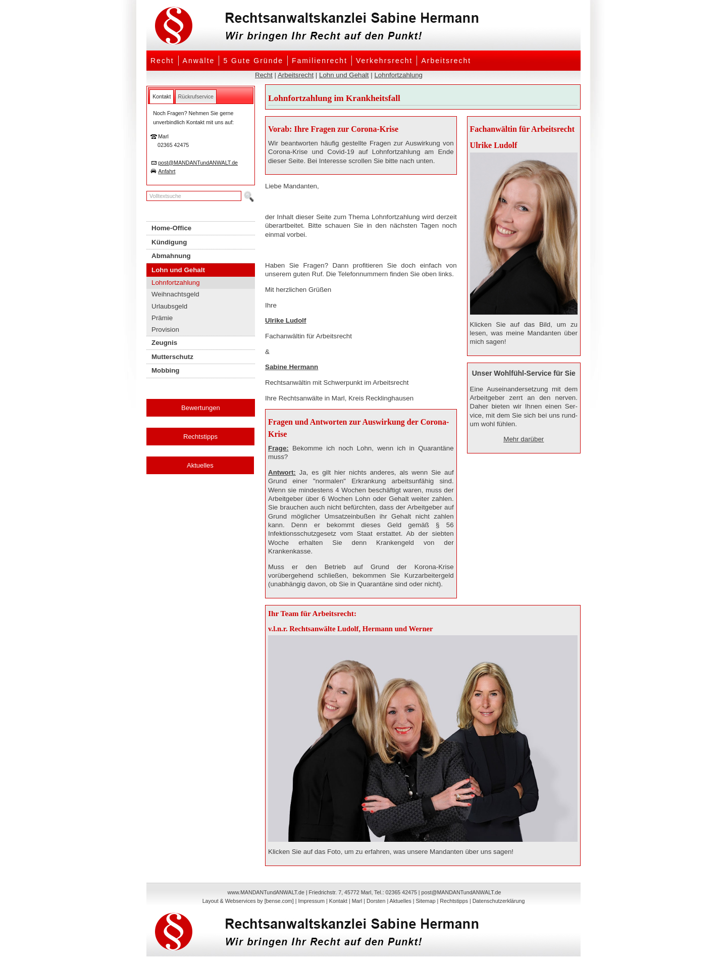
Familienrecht (319, 61)
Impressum (311, 901)
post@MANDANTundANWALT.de (198, 163)
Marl (357, 901)
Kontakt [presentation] (161, 96)
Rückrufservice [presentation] (196, 96)
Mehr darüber (523, 439)
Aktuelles (200, 465)
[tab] (161, 96)
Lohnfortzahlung (398, 75)
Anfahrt (166, 171)
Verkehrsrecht (384, 61)
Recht (162, 61)
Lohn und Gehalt (344, 75)
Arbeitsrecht (446, 61)
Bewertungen (200, 408)
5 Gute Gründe (253, 61)
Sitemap (425, 901)
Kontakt (338, 901)
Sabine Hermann (291, 367)
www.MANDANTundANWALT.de (266, 892)
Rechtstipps (200, 436)
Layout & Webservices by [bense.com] (248, 901)
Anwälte (199, 61)
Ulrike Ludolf (285, 320)
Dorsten (376, 901)
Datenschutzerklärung (499, 901)
